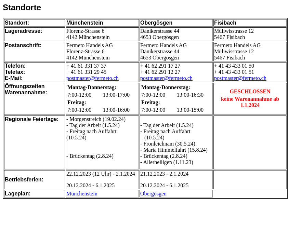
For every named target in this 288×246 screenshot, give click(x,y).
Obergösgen (153, 193)
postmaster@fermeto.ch (92, 78)
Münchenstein (81, 193)
